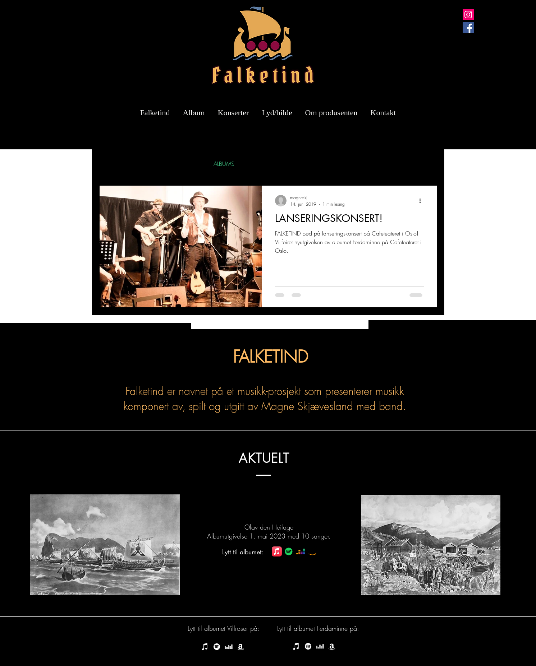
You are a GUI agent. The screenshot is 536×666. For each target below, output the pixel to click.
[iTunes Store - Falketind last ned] (205, 647)
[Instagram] (468, 14)
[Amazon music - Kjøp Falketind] (240, 647)
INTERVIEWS (183, 164)
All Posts (108, 164)
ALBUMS (224, 164)
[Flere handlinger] (422, 200)
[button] (428, 164)
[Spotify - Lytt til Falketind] (217, 647)
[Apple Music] (277, 551)
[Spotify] (289, 551)
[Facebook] (468, 27)
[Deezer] (301, 551)
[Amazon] (312, 551)
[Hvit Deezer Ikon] (229, 647)
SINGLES (143, 164)
